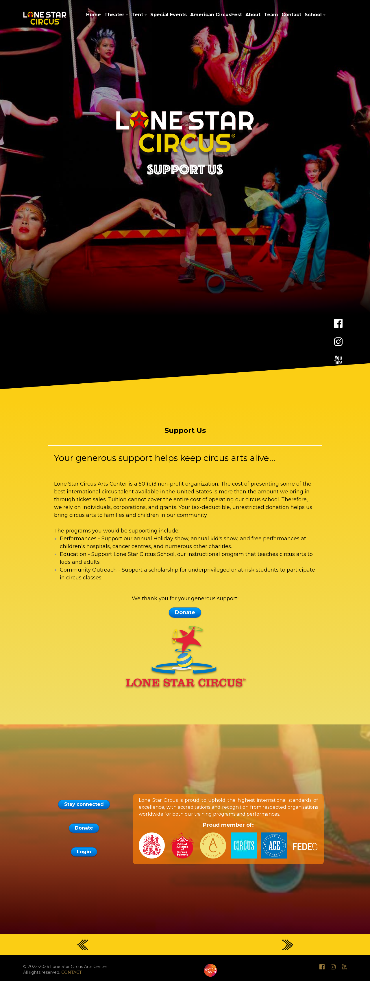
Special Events (168, 14)
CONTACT (71, 971)
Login (84, 851)
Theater (114, 14)
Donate (185, 611)
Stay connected (84, 803)
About (252, 14)
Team (271, 14)
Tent (137, 14)
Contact (291, 14)
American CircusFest (216, 14)
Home (93, 14)
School (313, 14)
